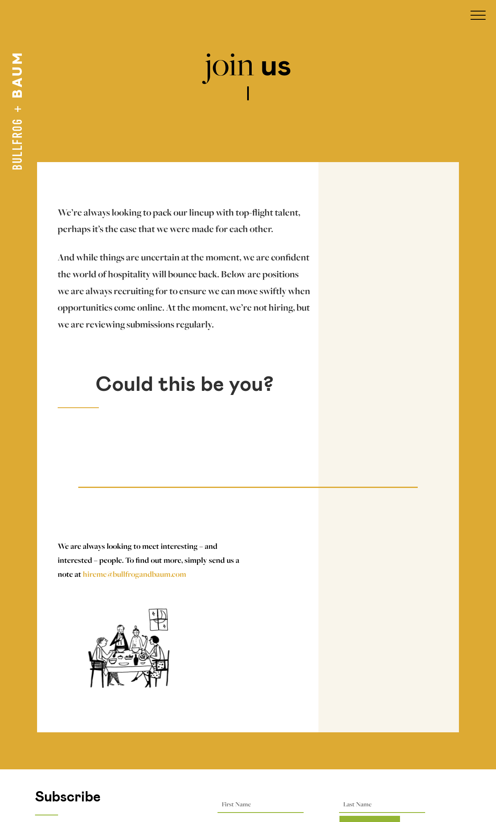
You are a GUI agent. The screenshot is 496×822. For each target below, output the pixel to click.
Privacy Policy (59, 784)
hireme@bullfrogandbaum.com (134, 574)
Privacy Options (62, 770)
